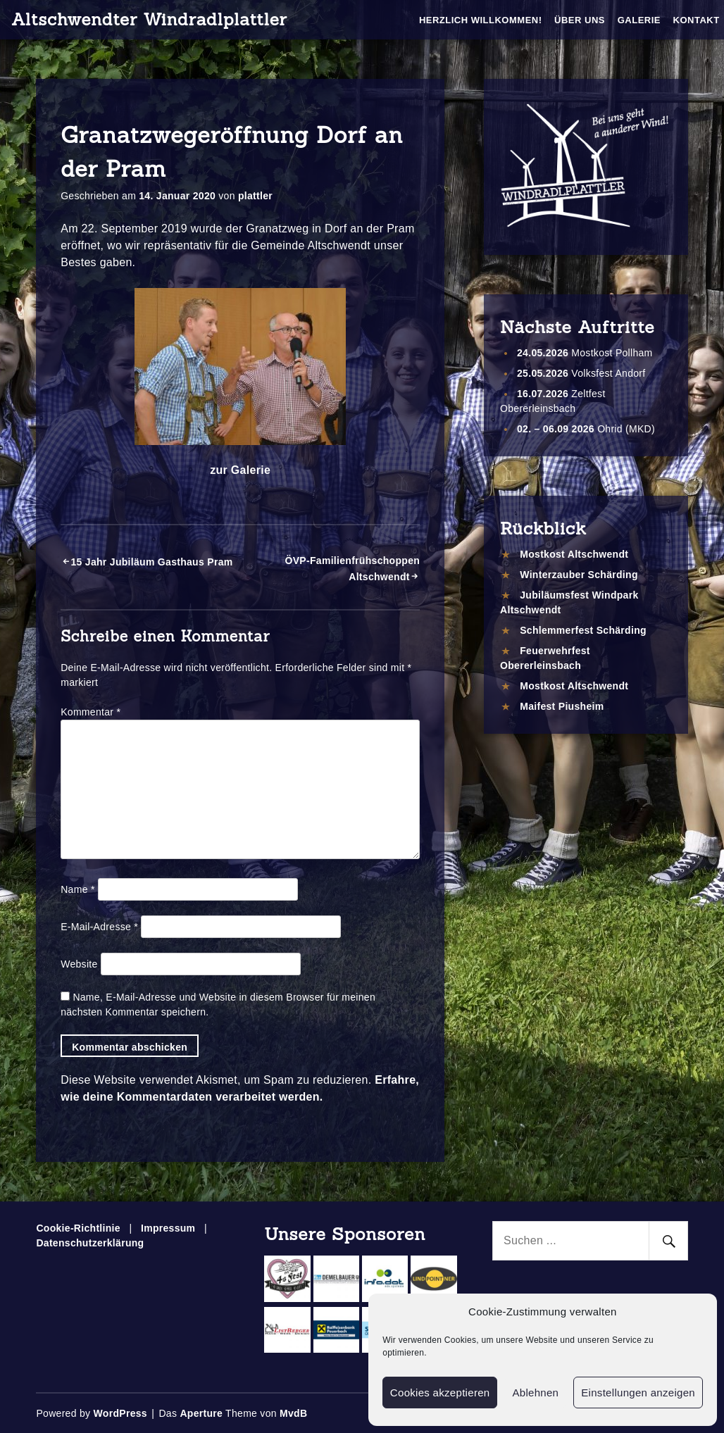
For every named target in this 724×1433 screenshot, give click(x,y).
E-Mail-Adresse (99, 926)
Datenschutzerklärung (90, 1243)
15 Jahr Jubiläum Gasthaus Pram (151, 562)
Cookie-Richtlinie (78, 1228)
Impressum (168, 1228)
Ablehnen (535, 1392)
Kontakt (696, 20)
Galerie (639, 20)
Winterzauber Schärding (579, 574)
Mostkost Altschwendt (574, 554)
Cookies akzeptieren (440, 1392)
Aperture (201, 1413)
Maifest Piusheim (562, 706)
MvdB (293, 1413)
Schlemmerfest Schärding (583, 630)
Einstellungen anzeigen (638, 1392)
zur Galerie (240, 470)
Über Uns (579, 20)
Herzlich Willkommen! (480, 20)
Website (79, 964)
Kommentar (90, 712)
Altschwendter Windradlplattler (149, 19)
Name (77, 889)
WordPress (120, 1413)
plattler (255, 195)
